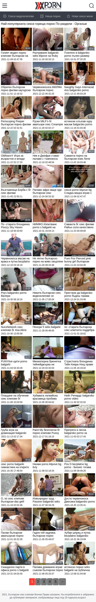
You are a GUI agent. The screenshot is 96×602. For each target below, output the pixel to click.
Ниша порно (50, 16)
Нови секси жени (80, 16)
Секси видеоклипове (18, 16)
